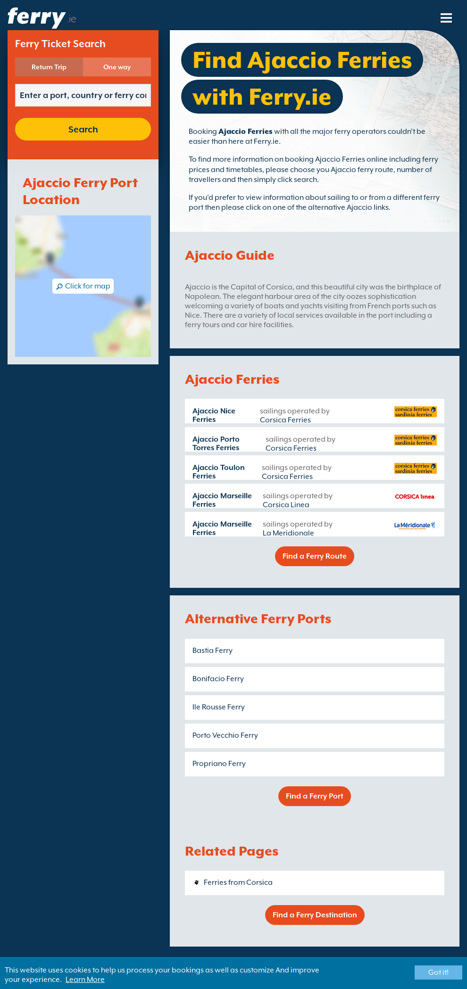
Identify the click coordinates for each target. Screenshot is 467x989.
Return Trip (49, 67)
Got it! (438, 972)
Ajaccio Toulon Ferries (218, 471)
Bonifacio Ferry (218, 679)
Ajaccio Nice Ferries (213, 415)
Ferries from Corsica (238, 882)
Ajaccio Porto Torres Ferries (216, 443)
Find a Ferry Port (314, 796)
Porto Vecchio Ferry (225, 735)
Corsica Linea (286, 505)
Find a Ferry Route (315, 556)
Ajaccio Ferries (245, 131)
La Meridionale (288, 533)
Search (83, 129)
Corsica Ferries (285, 420)
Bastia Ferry (212, 650)
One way (117, 67)
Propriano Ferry (219, 763)
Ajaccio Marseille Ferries (222, 500)
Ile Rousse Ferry (218, 707)
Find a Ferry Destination (315, 915)
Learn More (85, 979)
